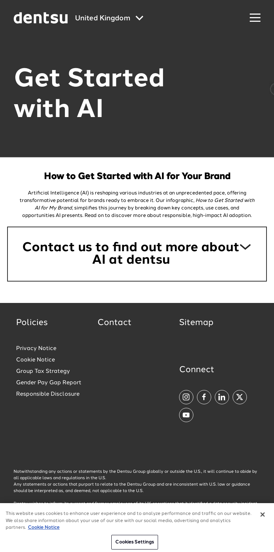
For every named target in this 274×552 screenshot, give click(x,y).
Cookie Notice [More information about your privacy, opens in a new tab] (44, 530)
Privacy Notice (36, 348)
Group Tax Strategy (43, 371)
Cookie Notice (35, 360)
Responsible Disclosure (48, 394)
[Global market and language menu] (109, 19)
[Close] (262, 517)
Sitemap (196, 323)
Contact (114, 323)
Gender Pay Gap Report (48, 383)
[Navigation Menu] (255, 18)
